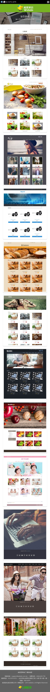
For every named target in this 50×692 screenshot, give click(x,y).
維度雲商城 (21, 672)
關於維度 (29, 672)
